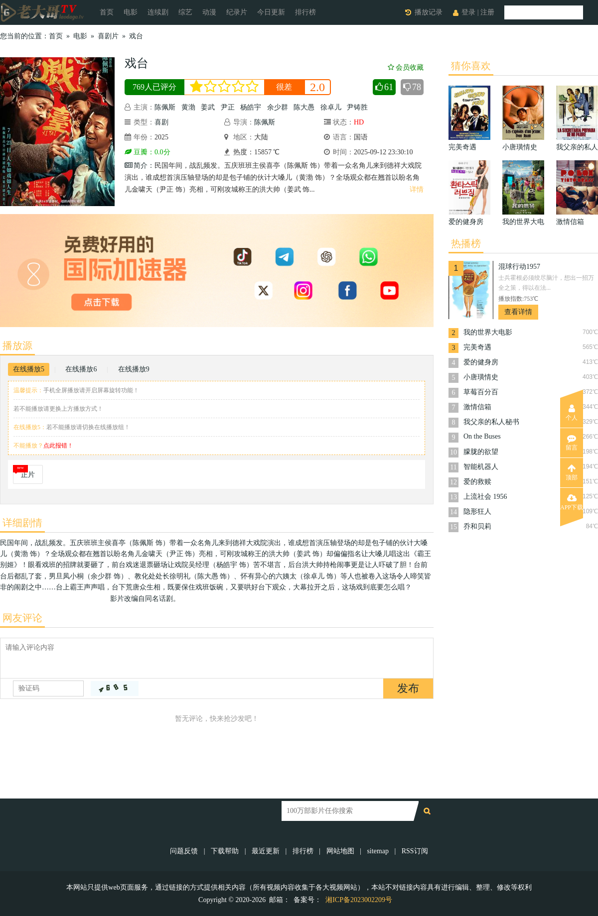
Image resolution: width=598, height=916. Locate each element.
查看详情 (518, 312)
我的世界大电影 (487, 332)
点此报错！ (58, 445)
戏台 (136, 36)
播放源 (17, 345)
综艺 (185, 12)
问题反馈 (185, 851)
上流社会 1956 (485, 496)
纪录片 (236, 12)
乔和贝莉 (477, 526)
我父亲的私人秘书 (491, 422)
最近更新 (266, 851)
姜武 (208, 107)
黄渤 (188, 107)
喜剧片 (108, 36)
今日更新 (271, 12)
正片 (28, 474)
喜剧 (161, 122)
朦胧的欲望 (480, 452)
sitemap (378, 851)
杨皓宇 (250, 107)
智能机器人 (480, 466)
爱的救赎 (477, 481)
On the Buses (482, 436)
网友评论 (22, 617)
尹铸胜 (357, 107)
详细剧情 (22, 522)
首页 (107, 12)
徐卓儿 (330, 107)
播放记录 (429, 12)
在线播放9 (134, 369)
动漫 (209, 12)
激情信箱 (477, 407)
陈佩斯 (164, 107)
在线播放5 (28, 369)
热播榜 (466, 243)
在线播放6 (81, 369)
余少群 (277, 107)
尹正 (228, 107)
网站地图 (340, 851)
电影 (131, 12)
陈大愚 (304, 107)
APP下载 (571, 502)
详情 (417, 189)
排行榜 (305, 12)
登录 (468, 12)
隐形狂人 (477, 511)
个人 (572, 412)
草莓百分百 (480, 392)
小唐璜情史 (480, 377)
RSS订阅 (415, 851)
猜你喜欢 (471, 65)
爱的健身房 (480, 362)
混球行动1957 (519, 266)
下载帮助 (225, 851)
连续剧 (158, 12)
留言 (572, 442)
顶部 (572, 472)
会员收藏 (406, 67)
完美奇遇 (477, 347)
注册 (487, 12)
